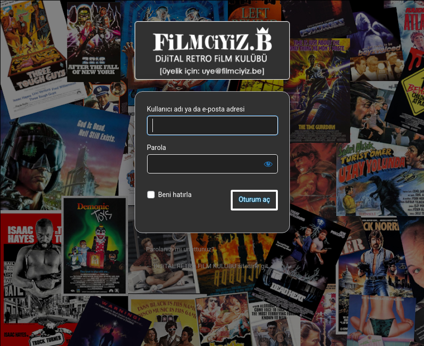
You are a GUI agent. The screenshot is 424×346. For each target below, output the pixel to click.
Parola (156, 147)
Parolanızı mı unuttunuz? (180, 249)
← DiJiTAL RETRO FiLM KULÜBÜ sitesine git (207, 266)
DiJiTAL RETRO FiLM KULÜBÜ (212, 50)
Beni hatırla (175, 194)
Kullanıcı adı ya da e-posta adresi (196, 109)
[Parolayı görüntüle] (268, 163)
